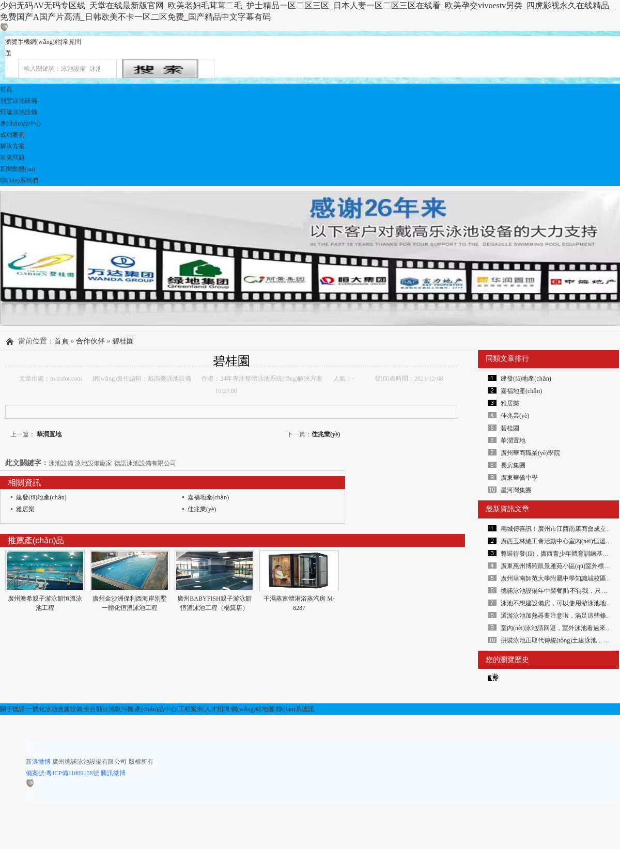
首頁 (6, 89)
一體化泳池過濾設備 (54, 709)
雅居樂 (25, 509)
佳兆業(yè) (326, 434)
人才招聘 (217, 709)
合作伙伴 (90, 341)
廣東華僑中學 (519, 477)
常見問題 (12, 157)
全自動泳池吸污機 (108, 709)
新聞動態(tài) (17, 168)
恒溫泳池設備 (18, 112)
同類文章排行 (507, 359)
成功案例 (12, 134)
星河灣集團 (516, 490)
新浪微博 (38, 761)
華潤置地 (48, 434)
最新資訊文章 (507, 509)
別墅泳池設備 (18, 100)
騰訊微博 (113, 773)
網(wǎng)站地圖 (252, 709)
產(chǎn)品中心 (20, 123)
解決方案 (12, 146)
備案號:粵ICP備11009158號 (62, 773)
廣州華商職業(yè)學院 (530, 453)
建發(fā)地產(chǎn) (41, 497)
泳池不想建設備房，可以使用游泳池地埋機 (559, 603)
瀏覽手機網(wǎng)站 (33, 41)
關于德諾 (12, 709)
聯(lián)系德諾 (295, 709)
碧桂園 (123, 341)
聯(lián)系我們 (19, 180)
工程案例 (190, 709)
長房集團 (513, 465)
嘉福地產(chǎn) (208, 497)
